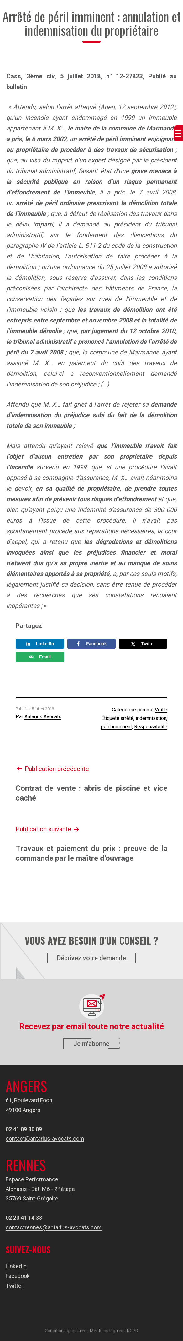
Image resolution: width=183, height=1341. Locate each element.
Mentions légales (106, 1330)
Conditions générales (65, 1330)
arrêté (127, 718)
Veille (161, 710)
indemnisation (151, 718)
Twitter (14, 1285)
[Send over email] (40, 657)
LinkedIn (16, 1266)
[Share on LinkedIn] (40, 644)
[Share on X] (143, 644)
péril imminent (116, 727)
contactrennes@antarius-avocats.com (54, 1227)
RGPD (132, 1330)
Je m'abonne (91, 1043)
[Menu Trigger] (178, 133)
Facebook (18, 1276)
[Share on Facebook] (91, 644)
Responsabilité (150, 727)
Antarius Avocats (42, 717)
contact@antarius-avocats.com (45, 1138)
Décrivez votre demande (91, 958)
